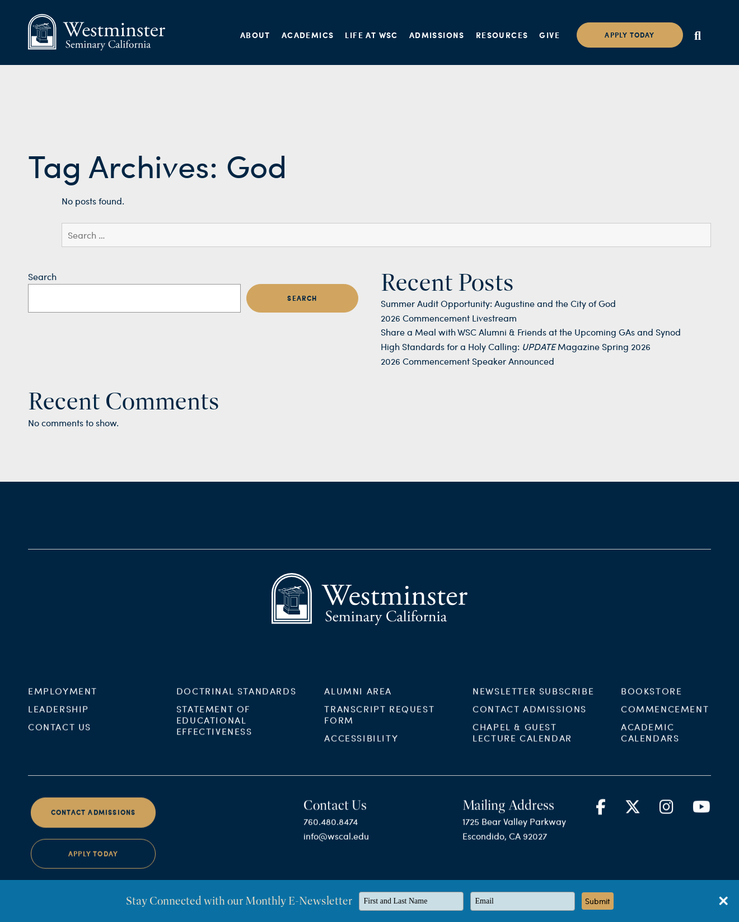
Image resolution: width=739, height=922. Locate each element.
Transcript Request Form (379, 722)
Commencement (665, 717)
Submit (597, 901)
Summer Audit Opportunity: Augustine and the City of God (498, 303)
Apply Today (93, 862)
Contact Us (59, 735)
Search (42, 276)
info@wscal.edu (336, 844)
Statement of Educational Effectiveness (214, 728)
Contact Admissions (530, 717)
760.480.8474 (330, 830)
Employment (62, 699)
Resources (502, 34)
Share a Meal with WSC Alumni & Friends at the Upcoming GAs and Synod (531, 332)
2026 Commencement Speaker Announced (467, 361)
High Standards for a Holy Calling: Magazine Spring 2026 (516, 346)
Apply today (629, 35)
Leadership (58, 717)
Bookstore (651, 699)
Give (549, 34)
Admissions (437, 34)
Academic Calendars (650, 740)
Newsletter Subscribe (533, 699)
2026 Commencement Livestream (449, 318)
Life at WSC (371, 34)
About (255, 34)
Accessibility (361, 746)
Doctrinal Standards (236, 699)
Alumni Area (358, 699)
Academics (308, 34)
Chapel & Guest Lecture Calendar (522, 740)
